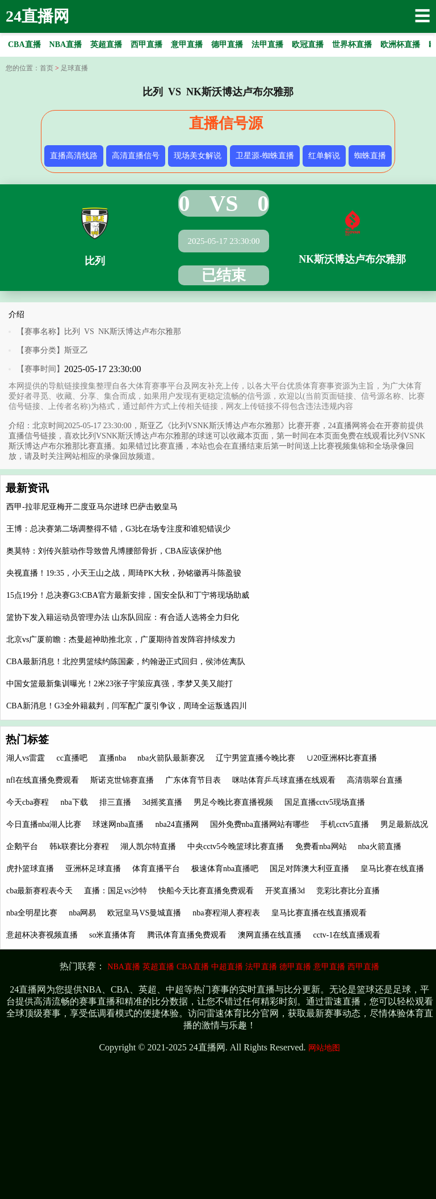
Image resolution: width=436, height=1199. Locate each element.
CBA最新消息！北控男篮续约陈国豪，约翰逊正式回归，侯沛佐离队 (125, 661)
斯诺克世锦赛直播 (122, 780)
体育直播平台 (156, 868)
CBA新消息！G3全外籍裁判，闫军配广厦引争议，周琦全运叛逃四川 (126, 706)
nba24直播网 (176, 824)
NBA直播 (123, 966)
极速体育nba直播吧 (224, 868)
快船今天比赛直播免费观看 (206, 890)
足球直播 (74, 68)
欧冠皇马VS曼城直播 (144, 913)
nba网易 (82, 913)
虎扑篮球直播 (30, 868)
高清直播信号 (136, 155)
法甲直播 (261, 966)
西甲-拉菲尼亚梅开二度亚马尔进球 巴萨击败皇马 (92, 507)
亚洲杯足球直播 (93, 868)
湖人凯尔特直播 (148, 846)
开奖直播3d (285, 890)
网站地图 (324, 1048)
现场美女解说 (197, 155)
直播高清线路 (74, 155)
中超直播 (227, 966)
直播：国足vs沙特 (115, 890)
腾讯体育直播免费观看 (187, 935)
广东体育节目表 (193, 780)
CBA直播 (193, 966)
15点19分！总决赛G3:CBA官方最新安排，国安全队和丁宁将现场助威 (127, 595)
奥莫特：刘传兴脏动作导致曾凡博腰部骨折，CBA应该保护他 (113, 551)
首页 (46, 68)
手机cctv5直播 (344, 824)
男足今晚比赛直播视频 (233, 802)
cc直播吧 (71, 758)
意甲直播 (329, 966)
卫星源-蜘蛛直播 (265, 155)
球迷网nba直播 (118, 824)
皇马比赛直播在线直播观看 (319, 913)
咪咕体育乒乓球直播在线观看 (284, 780)
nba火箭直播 (379, 846)
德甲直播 (295, 966)
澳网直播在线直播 (269, 935)
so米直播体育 (112, 935)
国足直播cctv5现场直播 (324, 802)
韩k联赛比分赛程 (79, 846)
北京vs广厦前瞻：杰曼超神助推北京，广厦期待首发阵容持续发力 (121, 639)
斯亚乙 (76, 350)
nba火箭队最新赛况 (170, 758)
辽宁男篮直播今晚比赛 (255, 758)
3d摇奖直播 (162, 802)
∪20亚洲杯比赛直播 (342, 758)
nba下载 (73, 802)
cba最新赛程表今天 (39, 890)
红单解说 (324, 155)
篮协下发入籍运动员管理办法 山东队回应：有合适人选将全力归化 (122, 617)
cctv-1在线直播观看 (346, 935)
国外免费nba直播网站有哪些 (259, 824)
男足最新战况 (404, 824)
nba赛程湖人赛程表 (225, 913)
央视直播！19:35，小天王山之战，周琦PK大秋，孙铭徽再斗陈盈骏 (123, 573)
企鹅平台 (22, 846)
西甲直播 (363, 966)
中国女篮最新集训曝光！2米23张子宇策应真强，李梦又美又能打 (119, 683)
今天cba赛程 (27, 802)
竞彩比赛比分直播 (348, 890)
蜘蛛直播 (370, 155)
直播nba (112, 758)
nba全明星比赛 (31, 913)
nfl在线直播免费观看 (42, 780)
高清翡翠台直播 (375, 780)
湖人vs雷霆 (25, 758)
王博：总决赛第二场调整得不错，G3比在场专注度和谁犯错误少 (118, 529)
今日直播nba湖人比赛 (43, 824)
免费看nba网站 (320, 846)
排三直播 (115, 802)
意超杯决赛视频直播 (42, 935)
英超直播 (158, 966)
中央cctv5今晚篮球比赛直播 (235, 846)
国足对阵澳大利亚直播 (309, 868)
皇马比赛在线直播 (392, 868)
